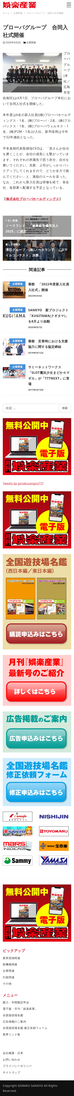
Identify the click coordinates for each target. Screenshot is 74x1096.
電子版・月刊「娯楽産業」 (20, 1009)
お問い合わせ (11, 1059)
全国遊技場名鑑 (13, 1015)
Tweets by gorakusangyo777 (23, 483)
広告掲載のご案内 (14, 1021)
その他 (7, 983)
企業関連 (31, 42)
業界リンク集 (11, 1034)
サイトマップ (11, 1072)
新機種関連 (10, 964)
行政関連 (8, 977)
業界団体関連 (11, 958)
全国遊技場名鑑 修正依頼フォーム (25, 1028)
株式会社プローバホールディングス (32, 199)
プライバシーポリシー (17, 1066)
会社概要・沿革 (13, 1053)
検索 (65, 408)
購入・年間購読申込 (16, 1002)
